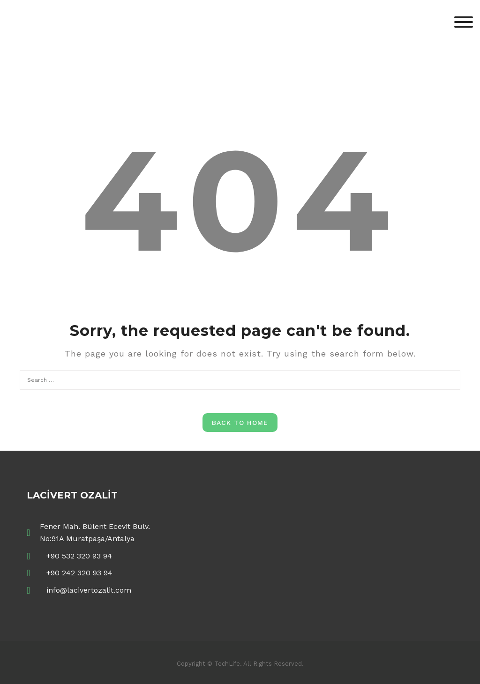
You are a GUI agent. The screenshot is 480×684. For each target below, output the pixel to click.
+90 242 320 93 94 (79, 572)
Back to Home (240, 422)
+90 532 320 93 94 (79, 555)
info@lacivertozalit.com (88, 590)
